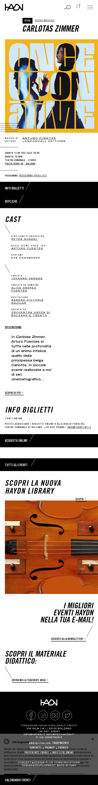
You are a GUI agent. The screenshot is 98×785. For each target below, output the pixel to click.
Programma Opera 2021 (33, 176)
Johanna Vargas (27, 279)
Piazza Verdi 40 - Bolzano (20, 164)
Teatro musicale (45, 21)
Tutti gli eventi (16, 465)
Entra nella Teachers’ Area (29, 680)
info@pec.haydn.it (60, 735)
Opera (27, 21)
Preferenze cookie (36, 753)
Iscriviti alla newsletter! (67, 639)
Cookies (63, 748)
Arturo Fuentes (39, 138)
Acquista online (16, 441)
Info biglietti (14, 188)
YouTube (55, 715)
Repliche (11, 202)
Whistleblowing (63, 753)
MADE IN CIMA (66, 766)
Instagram (43, 715)
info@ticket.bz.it (79, 427)
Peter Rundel (24, 240)
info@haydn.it (34, 735)
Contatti (35, 748)
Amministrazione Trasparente (49, 743)
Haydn (14, 7)
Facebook (31, 715)
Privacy (50, 748)
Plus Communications (63, 763)
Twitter (67, 715)
